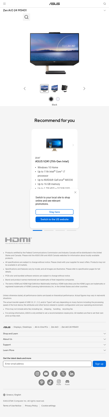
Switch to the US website (55, 219)
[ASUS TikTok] (50, 382)
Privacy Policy (31, 406)
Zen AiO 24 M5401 (15, 10)
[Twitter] (63, 374)
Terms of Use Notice (12, 406)
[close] (75, 192)
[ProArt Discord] (67, 382)
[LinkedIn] (72, 374)
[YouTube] (46, 374)
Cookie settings (48, 406)
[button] (4, 3)
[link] (54, 4)
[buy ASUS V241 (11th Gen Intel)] (52, 161)
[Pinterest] (42, 382)
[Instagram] (37, 374)
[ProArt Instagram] (59, 382)
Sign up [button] (99, 363)
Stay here (54, 212)
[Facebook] (54, 374)
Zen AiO (54, 327)
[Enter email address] (47, 364)
